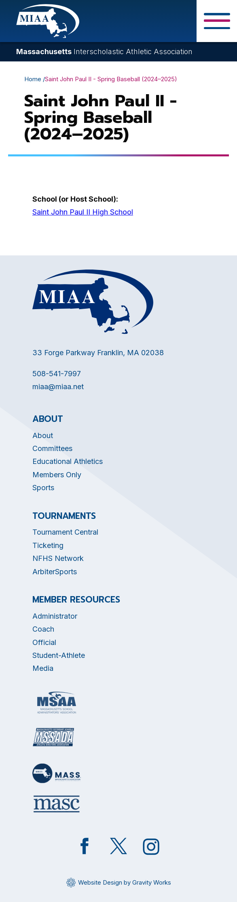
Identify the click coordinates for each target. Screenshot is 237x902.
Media (42, 668)
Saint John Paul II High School (82, 212)
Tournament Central (65, 532)
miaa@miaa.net (58, 386)
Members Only (56, 474)
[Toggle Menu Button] (217, 21)
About (42, 435)
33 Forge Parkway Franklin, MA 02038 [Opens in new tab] (98, 352)
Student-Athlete (58, 655)
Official (44, 642)
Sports (43, 487)
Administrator (54, 616)
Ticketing (47, 545)
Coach (43, 629)
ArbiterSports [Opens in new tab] (54, 571)
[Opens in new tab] (56, 702)
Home (32, 79)
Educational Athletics (67, 461)
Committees (52, 448)
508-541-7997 (56, 373)
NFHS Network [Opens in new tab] (58, 558)
